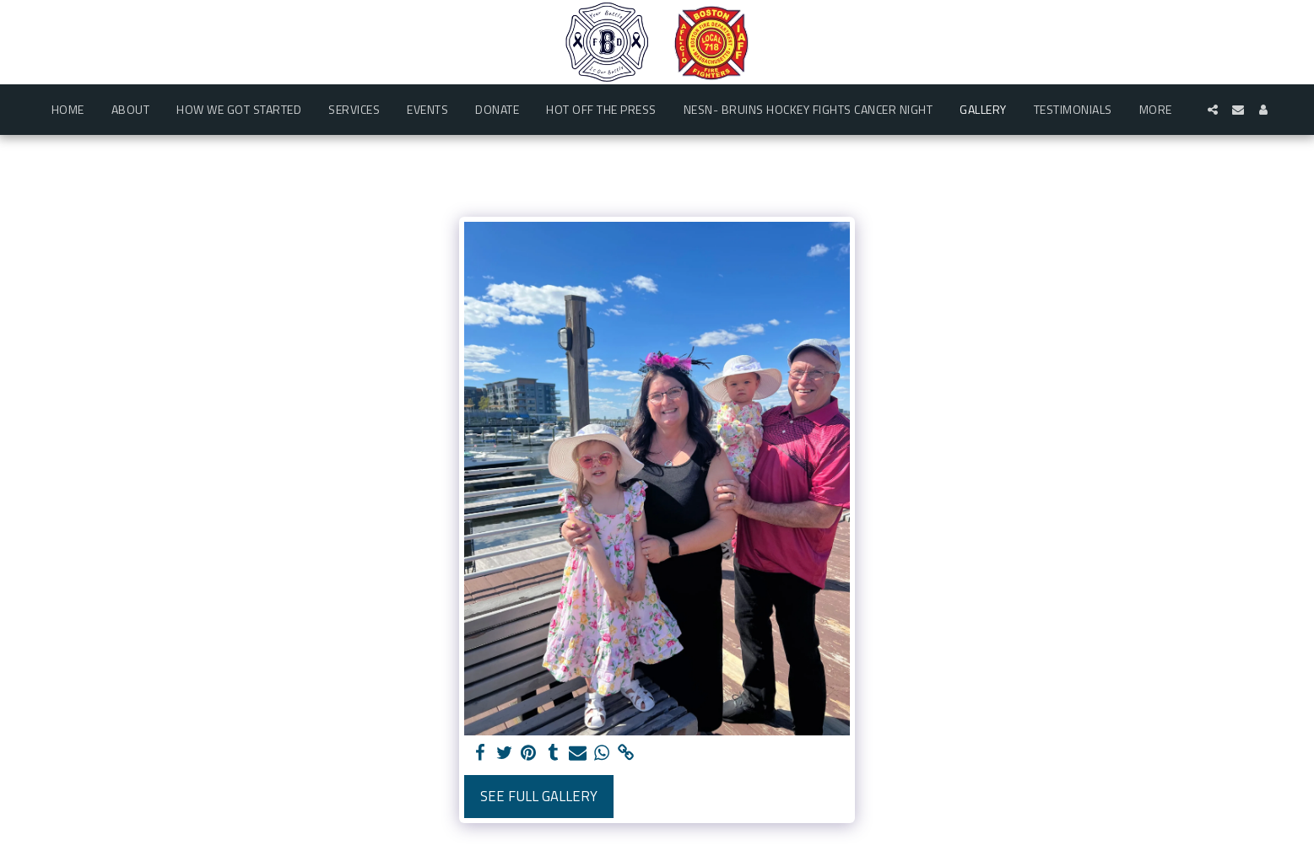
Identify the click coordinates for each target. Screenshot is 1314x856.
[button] (1213, 110)
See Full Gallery (539, 795)
